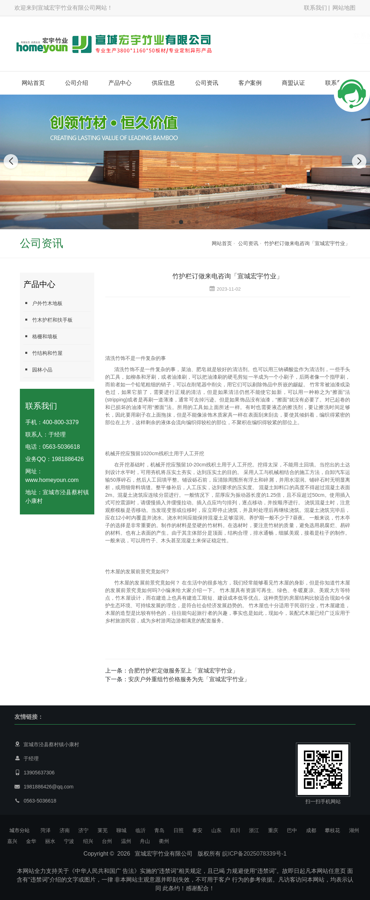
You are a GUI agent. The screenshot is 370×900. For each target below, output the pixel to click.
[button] (173, 222)
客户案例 (250, 83)
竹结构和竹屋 (43, 353)
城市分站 (19, 830)
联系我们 (315, 8)
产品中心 (120, 83)
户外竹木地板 (43, 303)
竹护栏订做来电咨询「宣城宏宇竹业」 (307, 243)
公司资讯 (206, 83)
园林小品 (37, 369)
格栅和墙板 (40, 336)
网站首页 (33, 83)
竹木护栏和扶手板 (48, 320)
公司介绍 (76, 83)
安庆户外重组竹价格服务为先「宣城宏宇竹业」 (189, 679)
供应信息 (163, 83)
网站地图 (344, 8)
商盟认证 (293, 83)
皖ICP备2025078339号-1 (254, 854)
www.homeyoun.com (52, 480)
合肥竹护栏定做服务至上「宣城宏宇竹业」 (183, 671)
